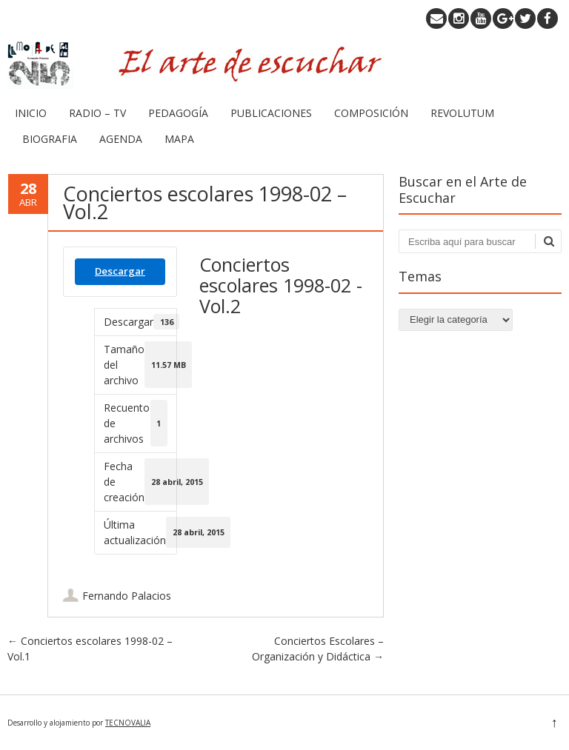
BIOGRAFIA (49, 139)
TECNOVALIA (127, 722)
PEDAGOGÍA (178, 113)
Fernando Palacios (126, 596)
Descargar (120, 271)
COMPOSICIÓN (371, 113)
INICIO (31, 113)
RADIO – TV (97, 113)
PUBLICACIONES (271, 113)
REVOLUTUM (462, 113)
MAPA (179, 139)
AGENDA (120, 139)
